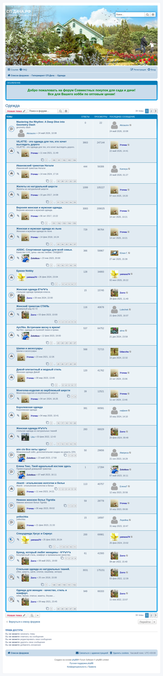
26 (71, 343)
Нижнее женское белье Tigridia (35, 499)
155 (74, 223)
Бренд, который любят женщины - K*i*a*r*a (43, 552)
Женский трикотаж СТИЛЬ (32, 306)
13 (67, 444)
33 (58, 244)
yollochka (22, 516)
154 (69, 223)
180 (53, 160)
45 (62, 609)
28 (71, 364)
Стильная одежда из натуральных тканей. (43, 569)
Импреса (124, 453)
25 (67, 343)
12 (62, 444)
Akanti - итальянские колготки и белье (40, 483)
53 (67, 202)
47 (71, 609)
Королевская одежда (29, 407)
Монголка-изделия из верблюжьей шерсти (43, 390)
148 (53, 585)
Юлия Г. (124, 253)
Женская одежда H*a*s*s (31, 428)
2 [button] (151, 111)
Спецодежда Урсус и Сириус (34, 533)
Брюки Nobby (24, 270)
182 (64, 160)
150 (64, 585)
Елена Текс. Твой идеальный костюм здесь (43, 466)
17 (67, 265)
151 (53, 223)
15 (58, 265)
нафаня (123, 410)
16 (62, 265)
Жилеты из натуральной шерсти (36, 186)
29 (75, 364)
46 (67, 609)
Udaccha (124, 352)
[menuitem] (23, 69)
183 (69, 160)
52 (62, 202)
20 (62, 181)
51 (58, 202)
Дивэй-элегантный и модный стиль (38, 369)
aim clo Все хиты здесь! (31, 449)
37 (75, 244)
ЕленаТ (123, 486)
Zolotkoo (35, 258)
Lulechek (124, 309)
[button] (156, 111)
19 (58, 181)
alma (122, 330)
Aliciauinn (31, 133)
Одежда (12, 106)
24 (62, 343)
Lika (33, 437)
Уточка (34, 153)
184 (74, 160)
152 (58, 223)
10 (71, 547)
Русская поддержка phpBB (81, 663)
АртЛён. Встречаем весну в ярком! (38, 327)
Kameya (124, 169)
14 (71, 444)
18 (71, 265)
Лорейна (124, 520)
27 (75, 343)
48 (75, 609)
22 (71, 181)
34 (62, 244)
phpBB (75, 660)
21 (67, 181)
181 (58, 160)
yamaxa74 (32, 277)
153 (64, 223)
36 (71, 244)
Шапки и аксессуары (29, 348)
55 (75, 202)
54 (71, 202)
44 (58, 609)
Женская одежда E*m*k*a (32, 289)
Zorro (29, 298)
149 (58, 585)
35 (67, 244)
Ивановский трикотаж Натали (35, 165)
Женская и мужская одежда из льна (38, 228)
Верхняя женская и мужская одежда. (39, 207)
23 (75, 181)
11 (58, 444)
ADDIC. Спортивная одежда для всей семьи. (44, 249)
